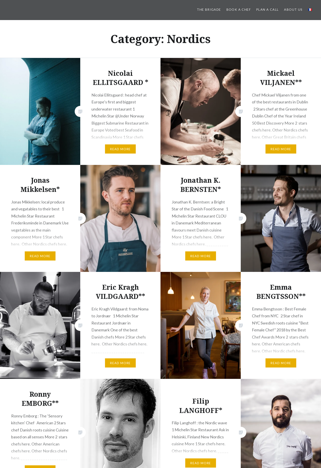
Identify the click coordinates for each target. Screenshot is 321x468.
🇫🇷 (310, 9)
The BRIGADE (209, 9)
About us (293, 9)
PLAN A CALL (267, 9)
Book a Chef (238, 9)
